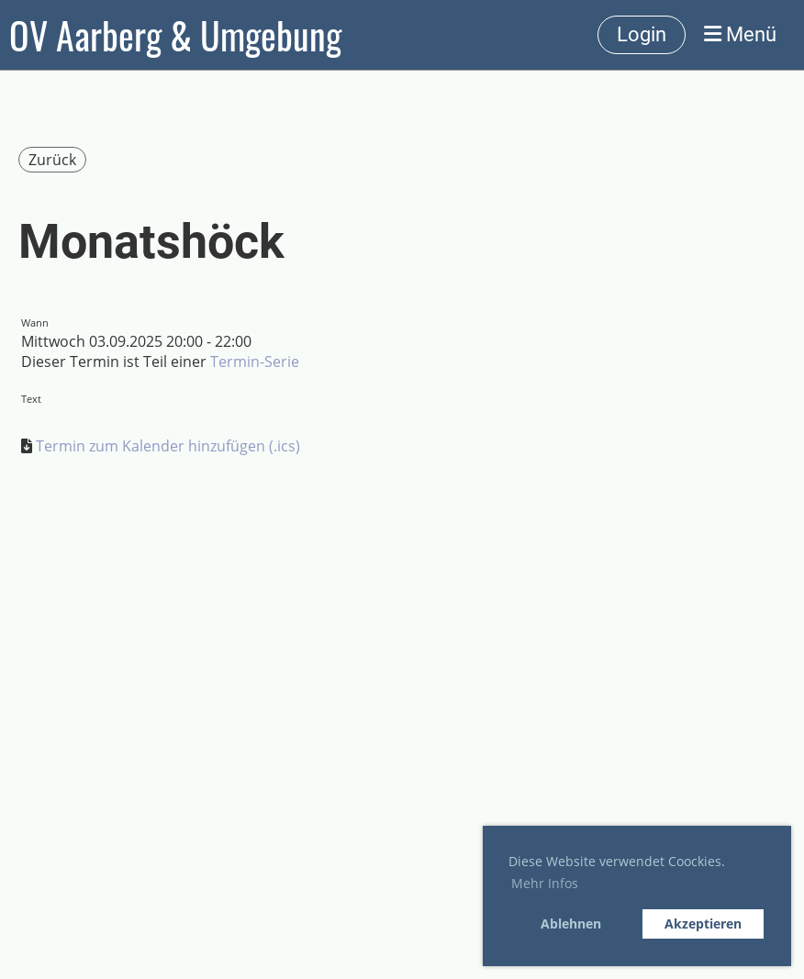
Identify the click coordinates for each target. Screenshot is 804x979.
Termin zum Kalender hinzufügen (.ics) (168, 446)
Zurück (52, 160)
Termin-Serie (254, 361)
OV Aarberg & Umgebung (175, 35)
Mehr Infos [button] (544, 883)
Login (641, 34)
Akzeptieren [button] (703, 923)
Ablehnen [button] (571, 923)
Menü (740, 34)
